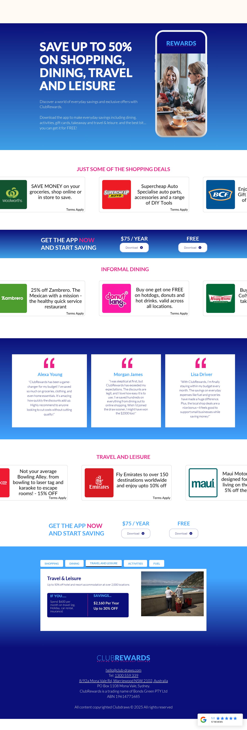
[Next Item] (205, 83)
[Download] (134, 247)
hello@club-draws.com (123, 670)
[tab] (51, 563)
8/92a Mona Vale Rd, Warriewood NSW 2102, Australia (123, 680)
